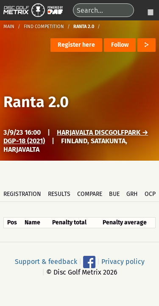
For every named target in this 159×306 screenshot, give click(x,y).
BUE (114, 194)
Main (8, 26)
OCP (150, 194)
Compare (89, 194)
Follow (119, 44)
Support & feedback (46, 261)
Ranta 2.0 (36, 102)
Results (59, 194)
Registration (22, 194)
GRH (132, 194)
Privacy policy (123, 261)
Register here (76, 44)
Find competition (44, 26)
